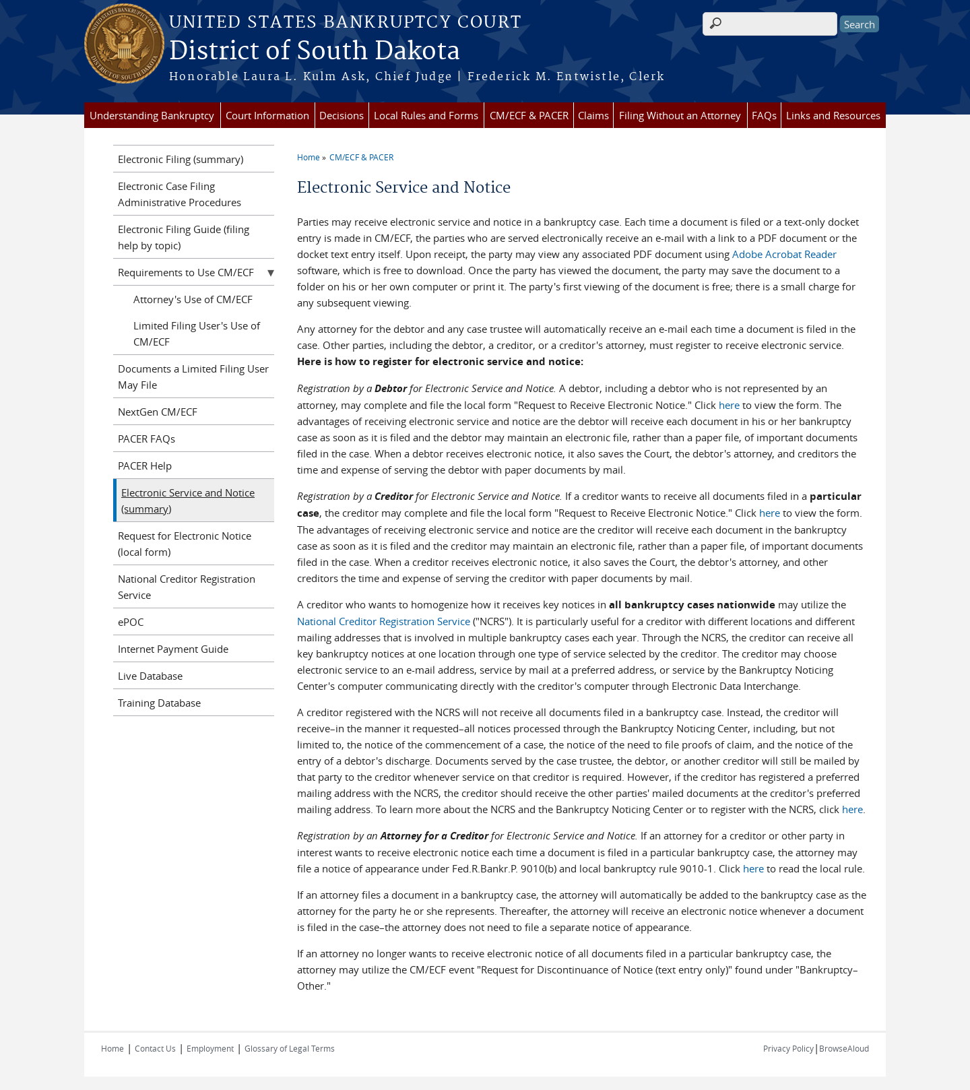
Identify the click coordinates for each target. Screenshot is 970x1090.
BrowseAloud (844, 1048)
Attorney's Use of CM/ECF (193, 299)
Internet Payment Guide (173, 648)
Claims (593, 115)
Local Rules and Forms (426, 115)
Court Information (267, 115)
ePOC (130, 622)
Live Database (150, 675)
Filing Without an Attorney (680, 115)
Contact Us (155, 1048)
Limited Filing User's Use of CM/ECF (196, 333)
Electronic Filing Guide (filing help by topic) (183, 237)
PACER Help (145, 465)
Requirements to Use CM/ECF (186, 272)
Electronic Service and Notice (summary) (188, 500)
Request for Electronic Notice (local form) (184, 543)
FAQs (764, 115)
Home (308, 157)
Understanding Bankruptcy (152, 115)
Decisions (341, 115)
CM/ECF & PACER (529, 115)
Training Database (159, 702)
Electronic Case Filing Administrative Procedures (179, 194)
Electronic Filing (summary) (180, 159)
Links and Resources (833, 115)
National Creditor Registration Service (385, 621)
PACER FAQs (146, 438)
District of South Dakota (314, 51)
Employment (210, 1048)
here (729, 405)
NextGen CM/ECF (157, 411)
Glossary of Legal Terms (290, 1048)
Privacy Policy (788, 1048)
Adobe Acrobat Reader (784, 254)
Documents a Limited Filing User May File (193, 376)
